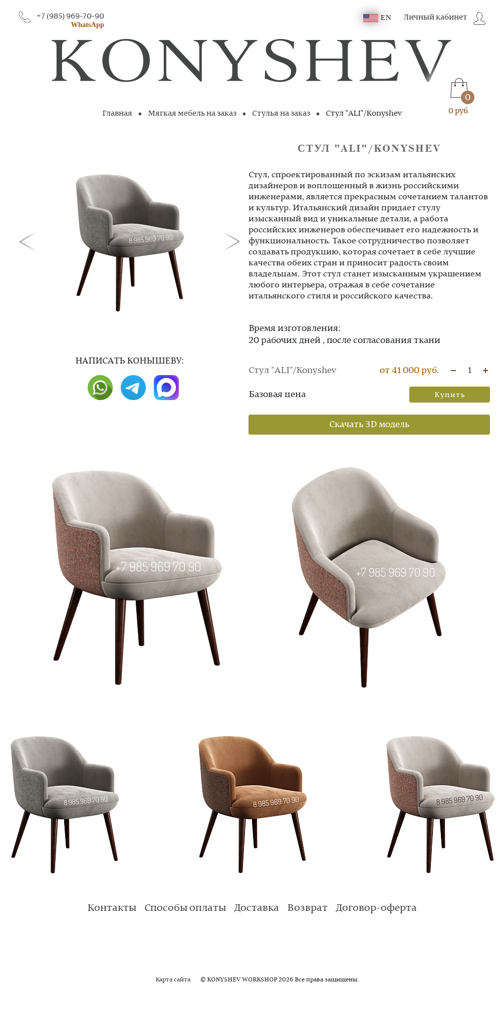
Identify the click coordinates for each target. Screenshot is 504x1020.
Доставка (256, 908)
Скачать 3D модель (369, 425)
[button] (30, 240)
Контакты (111, 908)
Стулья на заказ (281, 113)
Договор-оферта (376, 908)
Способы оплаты (185, 908)
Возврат (307, 908)
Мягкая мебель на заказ (192, 113)
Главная (117, 113)
